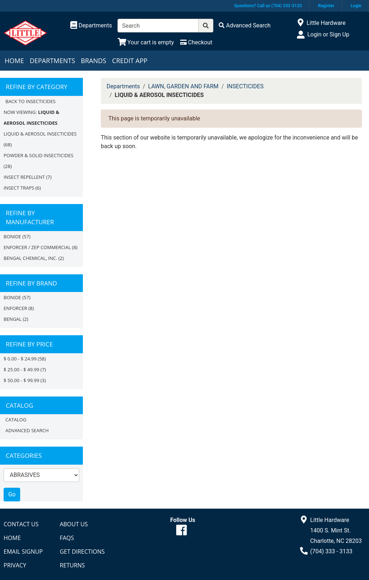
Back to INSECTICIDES (30, 101)
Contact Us (21, 524)
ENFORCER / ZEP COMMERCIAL (37, 247)
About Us (74, 524)
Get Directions (82, 551)
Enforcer (15, 308)
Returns (72, 565)
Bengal (13, 319)
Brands (93, 60)
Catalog (15, 419)
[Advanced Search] (245, 25)
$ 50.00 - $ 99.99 (21, 380)
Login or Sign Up (328, 34)
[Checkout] (196, 42)
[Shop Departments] (91, 25)
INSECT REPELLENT (24, 177)
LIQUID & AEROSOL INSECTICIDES (40, 133)
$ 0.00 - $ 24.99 (20, 358)
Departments (52, 60)
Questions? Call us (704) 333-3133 (268, 5)
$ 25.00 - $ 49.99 (21, 369)
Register (326, 5)
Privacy (15, 565)
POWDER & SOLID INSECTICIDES (39, 155)
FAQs (67, 538)
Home (14, 60)
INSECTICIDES (245, 86)
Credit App (129, 60)
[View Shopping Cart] (145, 42)
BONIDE (12, 236)
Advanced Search (27, 430)
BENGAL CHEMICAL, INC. (30, 258)
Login (356, 5)
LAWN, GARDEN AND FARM (183, 86)
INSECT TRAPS (19, 188)
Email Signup (23, 551)
